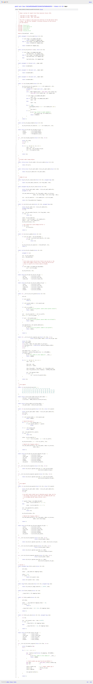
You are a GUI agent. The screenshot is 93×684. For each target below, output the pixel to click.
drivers (56, 6)
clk (62, 6)
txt (87, 682)
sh (60, 6)
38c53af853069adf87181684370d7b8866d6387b (39, 6)
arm (20, 6)
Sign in (90, 2)
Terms (15, 682)
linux (23, 6)
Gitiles (8, 682)
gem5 (16, 6)
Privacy (11, 682)
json (91, 682)
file (41, 9)
